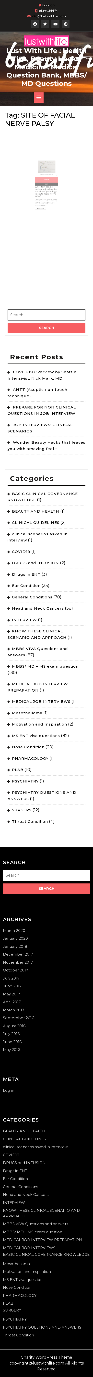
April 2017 (12, 1002)
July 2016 (11, 1033)
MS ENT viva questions (36, 735)
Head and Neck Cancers (38, 608)
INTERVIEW (24, 619)
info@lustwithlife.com (49, 16)
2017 (47, 180)
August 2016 (14, 1026)
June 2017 (12, 986)
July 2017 (11, 978)
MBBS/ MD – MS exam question (45, 666)
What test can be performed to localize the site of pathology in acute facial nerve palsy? (46, 185)
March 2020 (14, 930)
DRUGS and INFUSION (35, 563)
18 (47, 177)
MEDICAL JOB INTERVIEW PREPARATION (42, 1239)
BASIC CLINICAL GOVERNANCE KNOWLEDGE (46, 1254)
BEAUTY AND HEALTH (35, 511)
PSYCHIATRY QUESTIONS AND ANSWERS (42, 1327)
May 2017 (11, 994)
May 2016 (11, 1049)
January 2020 (15, 938)
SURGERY (22, 810)
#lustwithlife (48, 11)
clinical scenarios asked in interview (35, 1147)
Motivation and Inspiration (39, 724)
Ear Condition (26, 585)
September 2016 (18, 1017)
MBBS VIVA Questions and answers (35, 1224)
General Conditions (32, 597)
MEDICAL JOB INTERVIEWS (41, 701)
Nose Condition (28, 747)
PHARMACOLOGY (30, 758)
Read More (43, 196)
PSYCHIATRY (25, 781)
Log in (8, 1090)
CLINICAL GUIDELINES (35, 522)
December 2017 (18, 954)
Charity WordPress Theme (46, 1357)
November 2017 (18, 962)
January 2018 (15, 946)
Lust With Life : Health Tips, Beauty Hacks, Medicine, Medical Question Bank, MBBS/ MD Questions (46, 67)
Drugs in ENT (26, 574)
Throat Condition (30, 821)
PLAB (17, 769)
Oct (46, 177)
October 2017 (15, 970)
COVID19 (21, 551)
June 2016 (12, 1041)
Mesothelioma (27, 713)
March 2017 (13, 1010)
